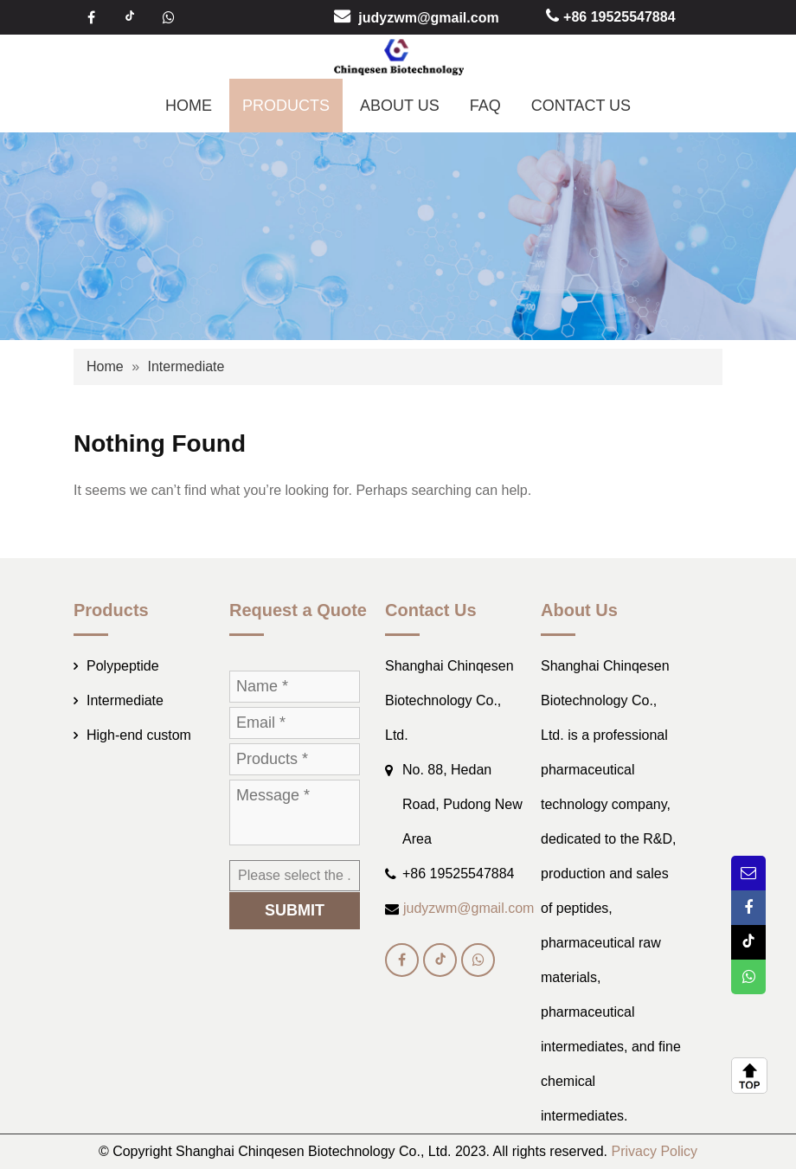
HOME (188, 105)
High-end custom (139, 735)
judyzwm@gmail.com (428, 17)
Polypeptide (123, 665)
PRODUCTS (286, 105)
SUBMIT (294, 910)
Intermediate (185, 366)
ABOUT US (400, 105)
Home (105, 366)
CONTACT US (581, 105)
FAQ (485, 105)
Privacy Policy (655, 1151)
